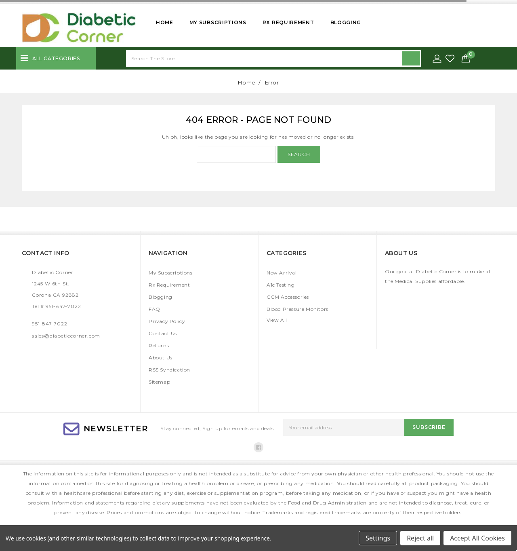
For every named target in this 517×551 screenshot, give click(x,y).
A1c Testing (281, 285)
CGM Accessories (288, 297)
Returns (159, 345)
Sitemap (159, 382)
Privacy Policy (167, 321)
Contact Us (163, 333)
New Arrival (282, 273)
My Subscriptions (217, 22)
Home (164, 22)
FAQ (154, 309)
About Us (160, 358)
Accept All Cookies (477, 538)
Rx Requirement (288, 22)
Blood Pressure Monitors (297, 309)
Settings (378, 538)
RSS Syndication (169, 370)
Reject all (420, 538)
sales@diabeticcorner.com (66, 336)
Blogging (345, 22)
